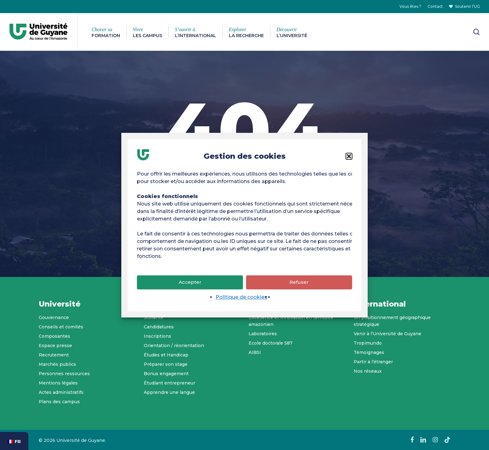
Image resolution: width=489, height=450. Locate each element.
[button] (349, 157)
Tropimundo (368, 343)
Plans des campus (59, 401)
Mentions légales (58, 383)
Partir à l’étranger (373, 362)
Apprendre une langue (169, 392)
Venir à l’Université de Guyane (387, 333)
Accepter (190, 283)
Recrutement (54, 355)
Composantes (54, 336)
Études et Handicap (166, 355)
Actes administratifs (61, 392)
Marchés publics (57, 364)
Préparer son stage (165, 364)
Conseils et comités (61, 327)
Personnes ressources (64, 373)
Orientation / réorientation (174, 345)
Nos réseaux (368, 371)
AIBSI (255, 352)
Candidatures (159, 327)
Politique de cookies (241, 298)
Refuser (299, 283)
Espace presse (55, 345)
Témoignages (369, 352)
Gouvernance (54, 317)
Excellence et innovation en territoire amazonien (291, 321)
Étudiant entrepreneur (169, 383)
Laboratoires (263, 333)
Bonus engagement (166, 373)
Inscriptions (157, 336)
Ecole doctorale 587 (271, 343)
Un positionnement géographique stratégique (392, 321)
